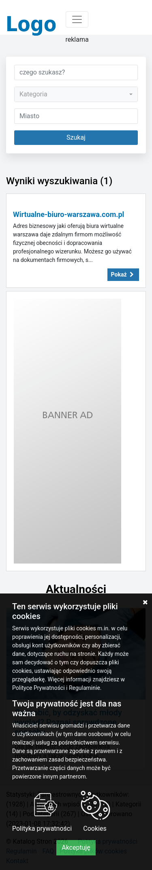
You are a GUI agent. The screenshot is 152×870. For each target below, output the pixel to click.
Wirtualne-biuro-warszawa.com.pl (68, 214)
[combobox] (76, 94)
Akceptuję (76, 847)
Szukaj (76, 137)
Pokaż (123, 274)
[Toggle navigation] (77, 19)
